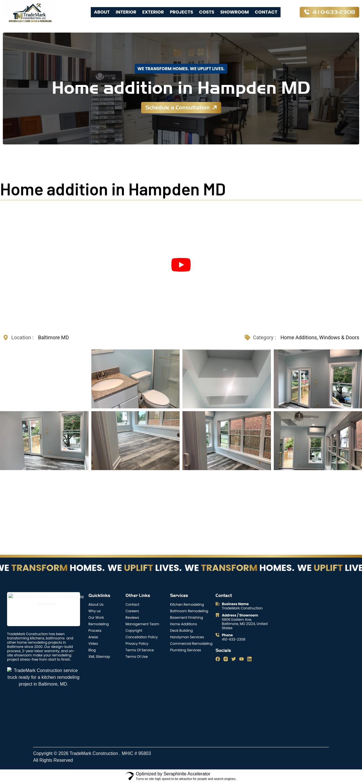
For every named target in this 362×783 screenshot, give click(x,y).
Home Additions (183, 624)
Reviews (132, 617)
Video (93, 643)
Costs (206, 12)
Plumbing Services (185, 650)
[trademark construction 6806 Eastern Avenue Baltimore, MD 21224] (178, 701)
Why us (95, 611)
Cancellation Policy (142, 637)
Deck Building (181, 630)
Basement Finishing (186, 617)
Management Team (142, 624)
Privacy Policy (137, 643)
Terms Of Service (140, 650)
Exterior (153, 12)
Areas (93, 637)
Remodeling (99, 624)
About (102, 12)
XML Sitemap (99, 656)
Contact (266, 12)
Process (95, 630)
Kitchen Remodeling (187, 604)
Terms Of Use (137, 656)
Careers (132, 611)
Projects (181, 12)
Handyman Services (187, 637)
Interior (126, 12)
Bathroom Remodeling (189, 611)
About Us (96, 604)
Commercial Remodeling (191, 643)
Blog (92, 650)
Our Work (96, 617)
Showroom (234, 12)
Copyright (134, 630)
